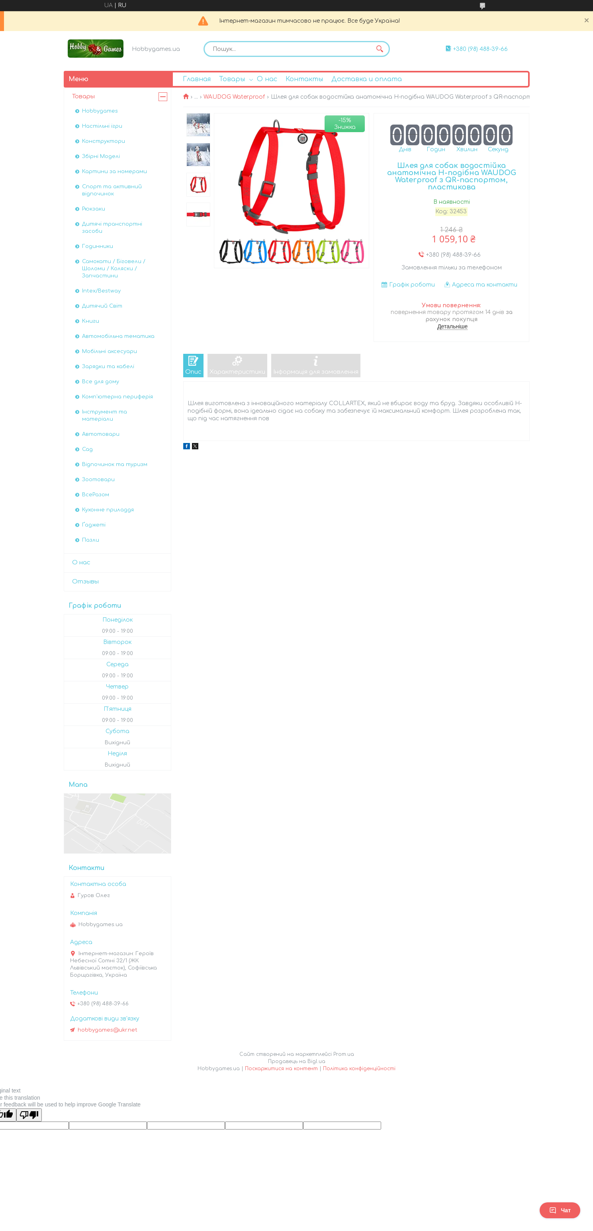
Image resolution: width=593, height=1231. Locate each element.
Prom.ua (343, 1054)
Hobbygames (100, 111)
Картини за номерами (114, 171)
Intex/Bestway (101, 291)
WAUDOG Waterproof (234, 97)
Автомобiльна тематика (118, 336)
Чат (560, 1210)
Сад (87, 449)
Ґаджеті (94, 525)
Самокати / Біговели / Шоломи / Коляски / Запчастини (113, 269)
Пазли (90, 540)
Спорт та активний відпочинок (112, 190)
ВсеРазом (95, 494)
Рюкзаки (93, 209)
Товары (232, 79)
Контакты (304, 79)
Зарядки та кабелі (108, 366)
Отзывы (85, 581)
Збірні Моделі (101, 156)
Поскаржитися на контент (281, 1068)
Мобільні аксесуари (109, 351)
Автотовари (100, 434)
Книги (90, 321)
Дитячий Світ (102, 306)
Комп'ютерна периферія (117, 397)
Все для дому (100, 381)
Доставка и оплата (366, 79)
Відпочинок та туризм (114, 464)
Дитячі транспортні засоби (112, 227)
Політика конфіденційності (359, 1068)
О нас (267, 79)
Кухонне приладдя (108, 510)
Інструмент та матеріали (104, 415)
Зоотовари (98, 479)
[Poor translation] (29, 1115)
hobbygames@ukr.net (107, 1030)
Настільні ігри (102, 126)
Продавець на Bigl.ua (296, 1061)
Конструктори (103, 141)
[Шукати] (380, 49)
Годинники (97, 246)
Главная (197, 79)
